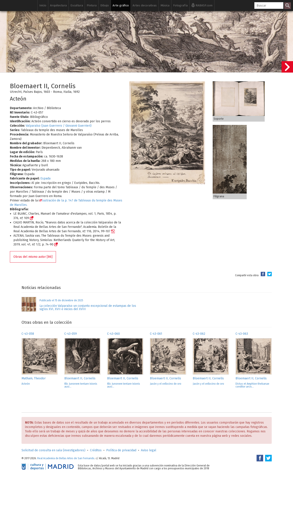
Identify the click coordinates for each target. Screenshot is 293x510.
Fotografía (180, 5)
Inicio (42, 5)
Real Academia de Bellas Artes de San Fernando (65, 458)
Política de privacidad (121, 450)
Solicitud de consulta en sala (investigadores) (53, 450)
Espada (45, 178)
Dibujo (104, 5)
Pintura (92, 5)
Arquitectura (58, 5)
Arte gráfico (121, 5)
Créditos (96, 450)
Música (164, 5)
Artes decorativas (145, 5)
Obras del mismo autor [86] (32, 257)
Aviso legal (148, 450)
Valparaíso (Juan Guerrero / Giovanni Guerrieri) (59, 126)
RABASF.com (201, 5)
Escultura (76, 5)
